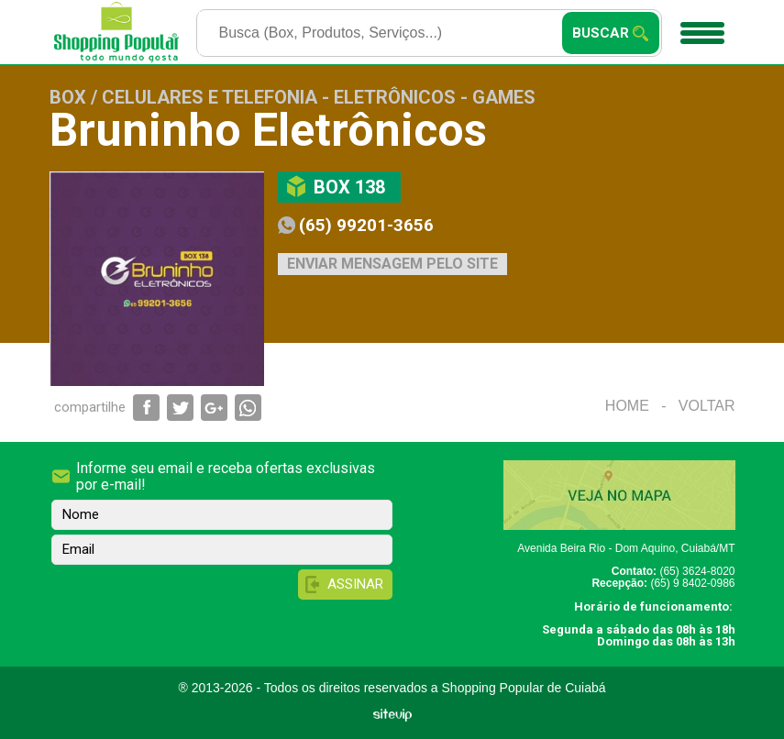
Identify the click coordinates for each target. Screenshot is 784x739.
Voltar (707, 406)
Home (627, 406)
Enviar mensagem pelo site (392, 263)
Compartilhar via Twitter (180, 407)
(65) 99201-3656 (366, 225)
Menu (700, 26)
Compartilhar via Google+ (214, 407)
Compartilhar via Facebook (146, 407)
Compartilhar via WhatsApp (248, 407)
